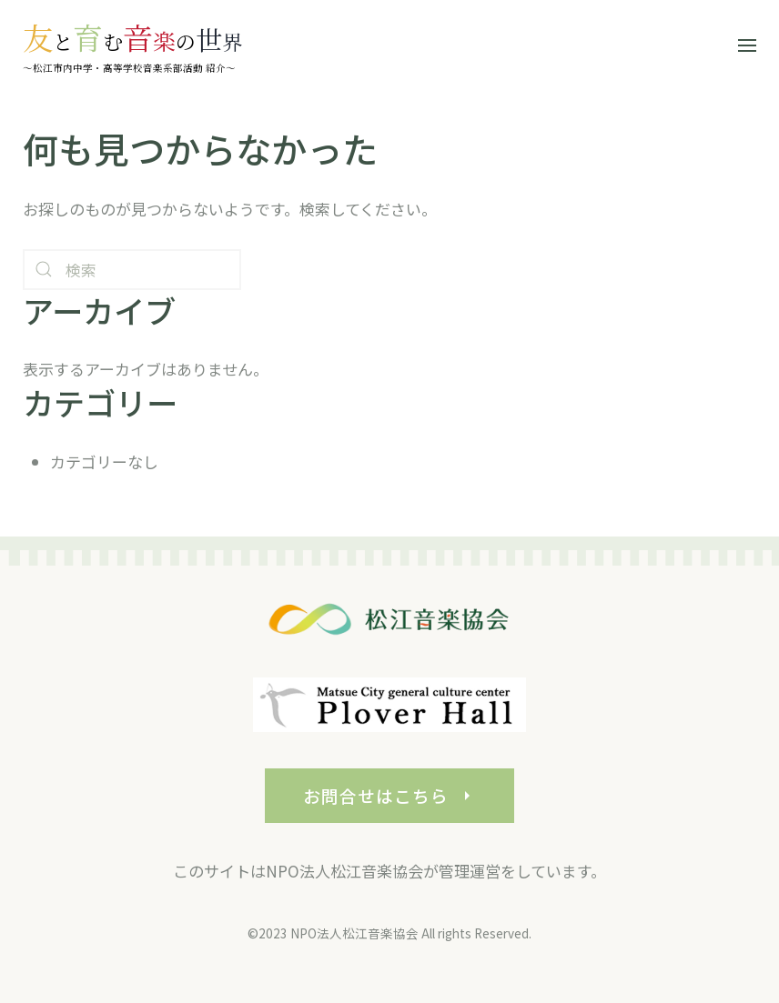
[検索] (132, 269)
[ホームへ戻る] (132, 45)
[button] (747, 45)
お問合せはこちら (389, 803)
